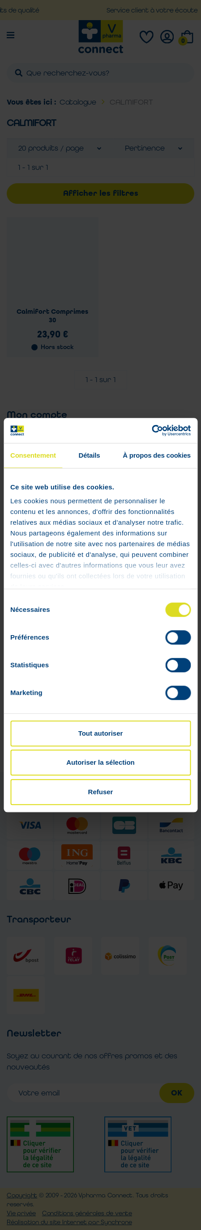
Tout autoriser (100, 733)
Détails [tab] (89, 455)
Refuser (100, 792)
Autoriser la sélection (100, 762)
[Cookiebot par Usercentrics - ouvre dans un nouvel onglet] (151, 430)
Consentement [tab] (33, 455)
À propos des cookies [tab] (157, 455)
